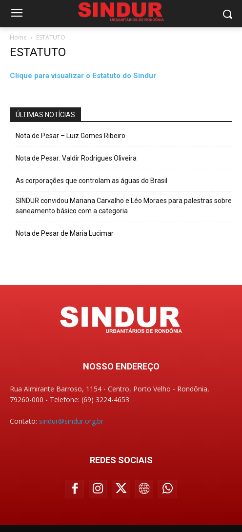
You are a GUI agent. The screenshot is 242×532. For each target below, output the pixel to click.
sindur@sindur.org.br (71, 421)
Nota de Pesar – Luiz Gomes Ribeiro (70, 136)
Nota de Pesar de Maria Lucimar (65, 233)
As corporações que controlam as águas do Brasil (91, 180)
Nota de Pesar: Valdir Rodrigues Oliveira (76, 158)
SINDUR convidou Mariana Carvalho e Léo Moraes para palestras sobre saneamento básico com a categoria (124, 206)
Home (18, 37)
